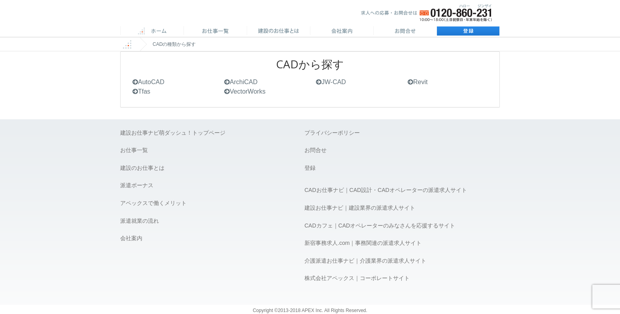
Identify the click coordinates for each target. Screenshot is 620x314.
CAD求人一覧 (215, 31)
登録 (468, 31)
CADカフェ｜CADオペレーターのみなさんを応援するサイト (379, 225)
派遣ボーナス (136, 185)
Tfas (141, 91)
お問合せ (405, 31)
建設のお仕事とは (142, 168)
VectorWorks (244, 91)
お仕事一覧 (134, 150)
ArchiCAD (240, 82)
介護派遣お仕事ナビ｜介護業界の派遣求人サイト (365, 261)
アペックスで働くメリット (153, 203)
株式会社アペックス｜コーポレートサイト (357, 278)
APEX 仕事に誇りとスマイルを (175, 15)
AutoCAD (148, 82)
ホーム (151, 31)
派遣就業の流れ (139, 221)
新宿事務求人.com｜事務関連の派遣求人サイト (363, 243)
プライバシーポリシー (332, 133)
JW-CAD (331, 82)
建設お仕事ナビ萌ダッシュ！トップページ (172, 133)
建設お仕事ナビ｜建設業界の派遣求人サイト (359, 208)
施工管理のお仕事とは (278, 31)
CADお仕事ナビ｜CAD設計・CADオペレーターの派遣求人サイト (385, 190)
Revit (417, 82)
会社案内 (341, 31)
